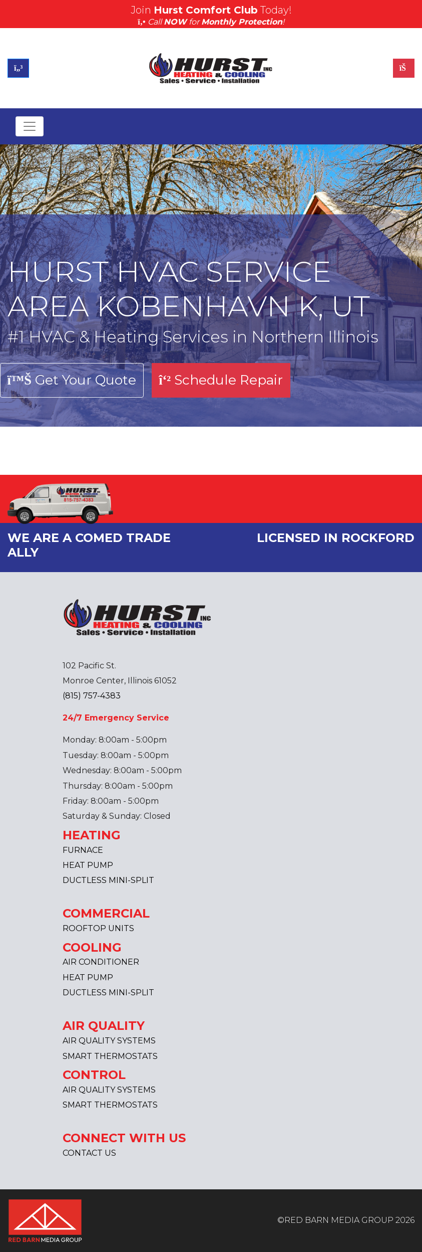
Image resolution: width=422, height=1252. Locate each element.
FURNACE (83, 850)
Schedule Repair (221, 380)
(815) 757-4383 (92, 695)
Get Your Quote (72, 380)
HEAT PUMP (88, 865)
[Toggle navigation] (30, 126)
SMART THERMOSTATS (110, 1056)
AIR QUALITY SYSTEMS (109, 1040)
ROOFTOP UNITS (98, 928)
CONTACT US (89, 1153)
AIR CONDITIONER (101, 962)
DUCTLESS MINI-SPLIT (108, 880)
